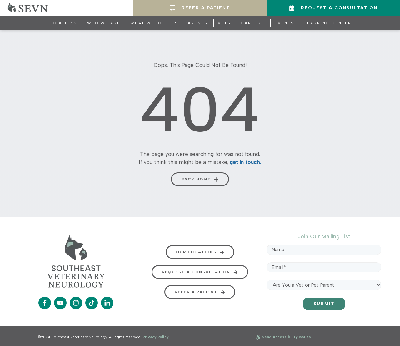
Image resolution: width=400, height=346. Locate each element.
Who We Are (103, 23)
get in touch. (245, 162)
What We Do (146, 23)
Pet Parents (190, 23)
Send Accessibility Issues (283, 337)
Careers (253, 23)
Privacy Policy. (155, 337)
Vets (224, 23)
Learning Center (328, 23)
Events (284, 23)
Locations (63, 23)
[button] (200, 179)
